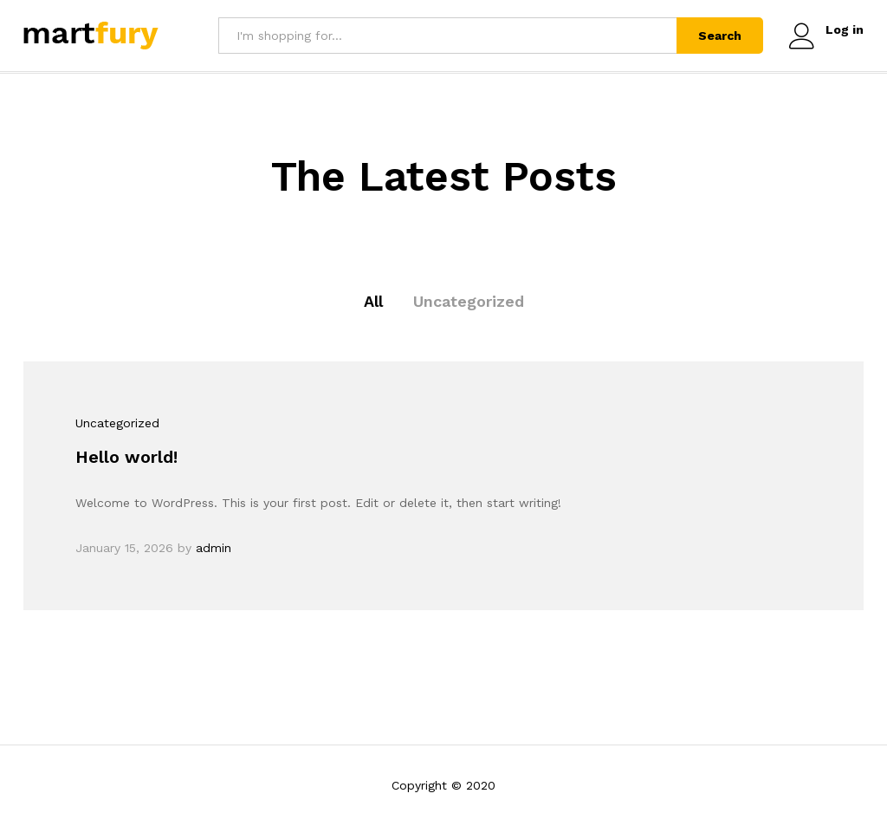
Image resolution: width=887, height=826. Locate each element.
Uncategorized (468, 301)
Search (719, 35)
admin (213, 548)
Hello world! (126, 456)
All (373, 301)
